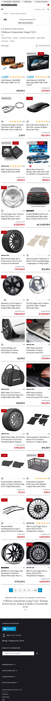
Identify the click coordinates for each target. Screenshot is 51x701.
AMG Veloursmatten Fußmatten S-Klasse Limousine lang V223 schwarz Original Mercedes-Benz (38, 396)
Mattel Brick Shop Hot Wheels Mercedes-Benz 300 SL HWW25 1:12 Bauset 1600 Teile (38, 173)
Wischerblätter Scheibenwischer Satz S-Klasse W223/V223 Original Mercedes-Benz (12, 530)
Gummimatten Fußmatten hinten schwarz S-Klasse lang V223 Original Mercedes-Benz (12, 485)
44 (35, 590)
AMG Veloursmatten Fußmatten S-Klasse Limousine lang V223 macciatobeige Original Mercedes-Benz (35, 352)
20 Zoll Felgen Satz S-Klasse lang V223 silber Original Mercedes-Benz (37, 305)
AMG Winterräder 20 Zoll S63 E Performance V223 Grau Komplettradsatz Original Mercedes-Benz (13, 440)
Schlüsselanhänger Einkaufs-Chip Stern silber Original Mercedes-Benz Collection (12, 127)
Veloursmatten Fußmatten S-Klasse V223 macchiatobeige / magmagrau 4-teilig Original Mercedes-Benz (38, 262)
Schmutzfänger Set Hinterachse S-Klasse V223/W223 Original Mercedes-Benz (9, 351)
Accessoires (5, 41)
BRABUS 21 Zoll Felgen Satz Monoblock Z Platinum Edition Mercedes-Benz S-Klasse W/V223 (12, 574)
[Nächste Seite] (40, 590)
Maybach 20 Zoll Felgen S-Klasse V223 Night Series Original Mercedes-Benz (11, 305)
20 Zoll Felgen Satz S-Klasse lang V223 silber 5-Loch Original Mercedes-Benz (12, 216)
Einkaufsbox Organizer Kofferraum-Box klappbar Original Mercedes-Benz (36, 484)
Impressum (5, 694)
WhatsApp (28, 1)
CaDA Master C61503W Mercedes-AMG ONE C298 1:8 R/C (36, 82)
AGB (3, 700)
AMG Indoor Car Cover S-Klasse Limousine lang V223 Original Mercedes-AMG (12, 394)
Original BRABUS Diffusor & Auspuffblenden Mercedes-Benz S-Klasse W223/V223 (37, 216)
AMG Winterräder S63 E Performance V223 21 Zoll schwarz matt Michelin (11, 261)
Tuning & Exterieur (7, 38)
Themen (12, 41)
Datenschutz (5, 697)
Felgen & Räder (40, 38)
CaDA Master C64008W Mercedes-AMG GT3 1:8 (10, 81)
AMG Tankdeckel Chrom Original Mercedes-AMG (10, 170)
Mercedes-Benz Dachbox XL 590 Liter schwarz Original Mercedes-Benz (37, 127)
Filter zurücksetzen (25, 22)
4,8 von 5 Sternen (42, 1)
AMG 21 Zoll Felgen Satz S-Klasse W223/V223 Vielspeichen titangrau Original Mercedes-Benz (37, 574)
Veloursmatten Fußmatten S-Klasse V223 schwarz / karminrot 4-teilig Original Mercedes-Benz (38, 440)
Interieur (15, 38)
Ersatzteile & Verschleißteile (27, 38)
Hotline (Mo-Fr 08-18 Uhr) (11, 1)
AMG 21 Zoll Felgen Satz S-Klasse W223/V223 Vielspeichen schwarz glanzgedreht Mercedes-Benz (38, 530)
